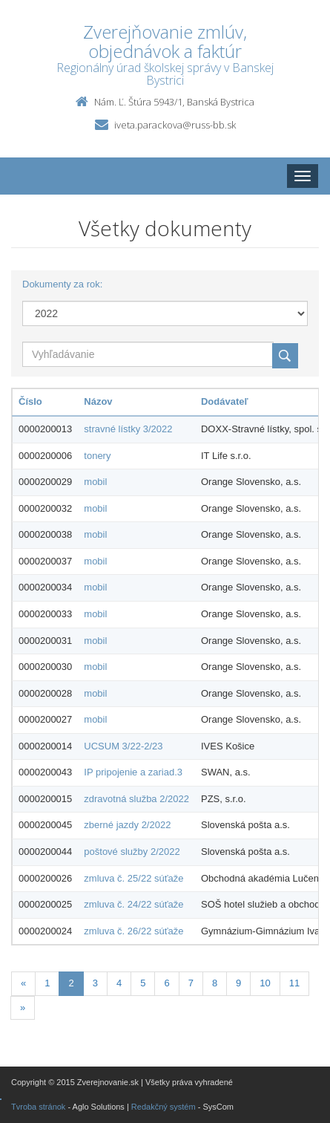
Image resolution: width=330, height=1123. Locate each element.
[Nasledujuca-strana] (22, 1008)
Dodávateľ (224, 401)
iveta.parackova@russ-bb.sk (175, 124)
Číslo (30, 401)
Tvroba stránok (38, 1106)
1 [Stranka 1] (47, 983)
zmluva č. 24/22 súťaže (133, 904)
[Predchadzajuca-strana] (23, 983)
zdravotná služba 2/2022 (136, 798)
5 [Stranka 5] (142, 983)
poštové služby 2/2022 (131, 851)
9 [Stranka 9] (238, 983)
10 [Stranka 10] (265, 983)
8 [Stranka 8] (214, 983)
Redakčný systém (163, 1106)
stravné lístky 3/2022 (128, 428)
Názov (98, 401)
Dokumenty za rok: (62, 284)
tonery (97, 455)
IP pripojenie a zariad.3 (133, 772)
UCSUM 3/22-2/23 (123, 746)
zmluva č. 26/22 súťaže (133, 931)
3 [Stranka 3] (95, 983)
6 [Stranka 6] (166, 983)
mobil (95, 481)
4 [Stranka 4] (119, 983)
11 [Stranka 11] (294, 983)
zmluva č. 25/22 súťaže (133, 878)
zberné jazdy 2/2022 (127, 824)
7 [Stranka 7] (191, 983)
